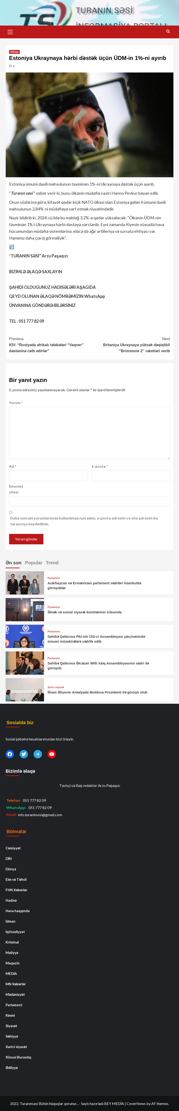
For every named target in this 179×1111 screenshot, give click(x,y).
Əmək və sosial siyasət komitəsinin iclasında (85, 612)
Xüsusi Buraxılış (18, 1057)
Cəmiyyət (13, 848)
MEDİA (11, 973)
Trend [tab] (52, 562)
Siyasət (11, 1026)
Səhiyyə (12, 1036)
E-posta (100, 466)
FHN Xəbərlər (16, 890)
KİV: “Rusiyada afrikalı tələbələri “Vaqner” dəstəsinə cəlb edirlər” (49, 344)
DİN (9, 858)
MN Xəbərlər (16, 984)
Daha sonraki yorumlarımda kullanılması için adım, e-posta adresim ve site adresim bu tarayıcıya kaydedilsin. (84, 521)
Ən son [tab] (13, 562)
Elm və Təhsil (16, 879)
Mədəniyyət (15, 994)
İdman (10, 921)
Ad (12, 466)
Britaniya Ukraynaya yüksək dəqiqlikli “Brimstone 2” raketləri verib (130, 344)
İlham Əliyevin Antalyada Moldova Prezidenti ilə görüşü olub (98, 692)
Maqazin (13, 963)
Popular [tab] (33, 562)
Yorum (16, 402)
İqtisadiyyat (15, 932)
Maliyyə (12, 952)
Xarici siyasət (56, 687)
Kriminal (12, 942)
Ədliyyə (12, 1067)
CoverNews (136, 1103)
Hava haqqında (18, 911)
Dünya (14, 51)
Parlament (54, 578)
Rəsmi (10, 1015)
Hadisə (11, 900)
